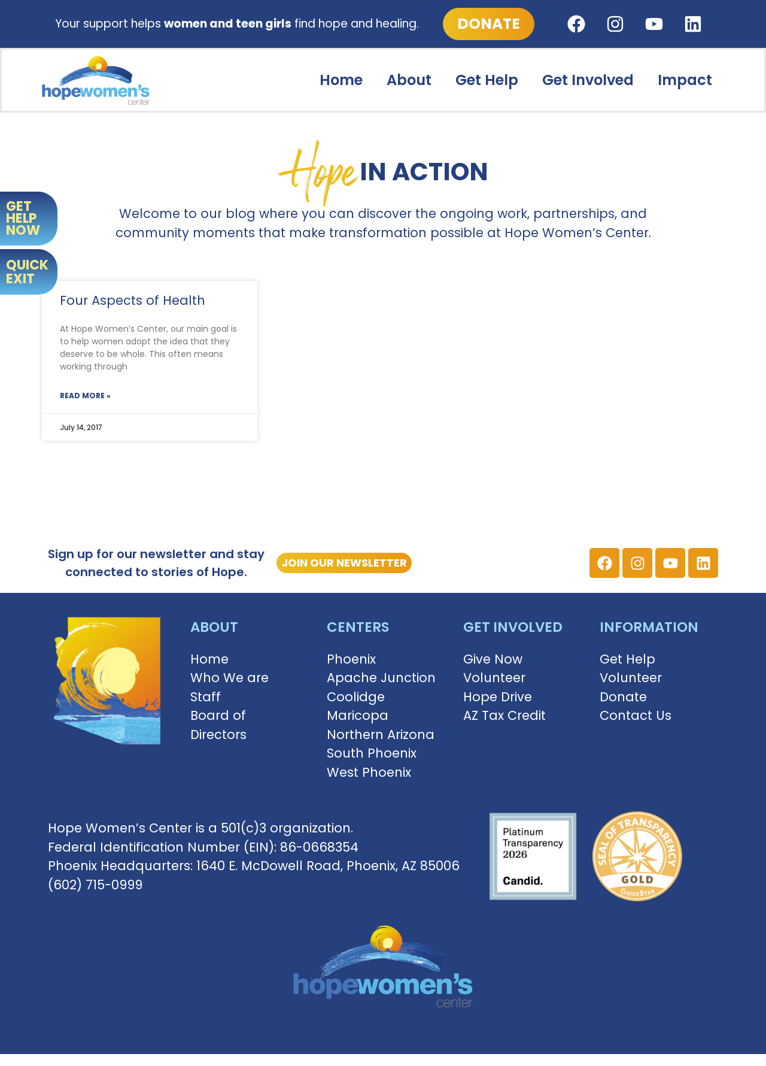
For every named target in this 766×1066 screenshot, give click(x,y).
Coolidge (356, 696)
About (409, 80)
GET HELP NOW (23, 218)
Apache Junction (381, 677)
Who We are (229, 677)
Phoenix (351, 659)
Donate (623, 696)
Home (341, 80)
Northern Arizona (380, 734)
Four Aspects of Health (132, 300)
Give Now (492, 659)
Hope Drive (497, 696)
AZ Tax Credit (504, 715)
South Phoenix (372, 753)
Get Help (486, 80)
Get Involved (588, 80)
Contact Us (635, 715)
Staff (205, 696)
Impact (685, 80)
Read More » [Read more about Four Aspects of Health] (85, 395)
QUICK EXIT (27, 272)
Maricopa (357, 715)
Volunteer (494, 677)
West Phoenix (369, 772)
